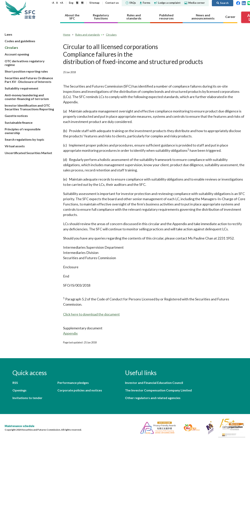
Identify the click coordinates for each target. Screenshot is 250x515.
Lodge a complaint (167, 2)
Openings (19, 390)
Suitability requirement (21, 88)
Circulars (11, 47)
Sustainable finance (19, 122)
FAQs (131, 2)
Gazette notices (16, 116)
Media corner (194, 2)
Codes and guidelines (20, 41)
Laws (8, 34)
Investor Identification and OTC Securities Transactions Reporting (29, 107)
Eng (71, 2)
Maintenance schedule (19, 426)
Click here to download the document (91, 314)
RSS (15, 382)
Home (66, 34)
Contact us (112, 2)
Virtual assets (15, 146)
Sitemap (94, 2)
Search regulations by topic (24, 139)
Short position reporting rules (26, 71)
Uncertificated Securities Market (28, 153)
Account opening (17, 54)
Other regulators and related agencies (152, 398)
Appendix (70, 333)
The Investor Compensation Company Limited (158, 390)
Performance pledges (73, 382)
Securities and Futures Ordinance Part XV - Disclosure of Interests (29, 79)
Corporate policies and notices (79, 390)
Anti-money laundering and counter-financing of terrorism (27, 97)
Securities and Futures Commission (30, 9)
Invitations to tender (27, 398)
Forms (145, 2)
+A (61, 2)
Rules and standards (87, 34)
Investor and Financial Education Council (154, 382)
